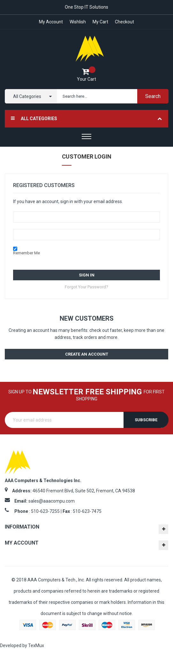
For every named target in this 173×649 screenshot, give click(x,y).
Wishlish (77, 21)
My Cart (101, 21)
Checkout (125, 21)
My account (50, 21)
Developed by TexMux (22, 645)
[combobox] (111, 96)
